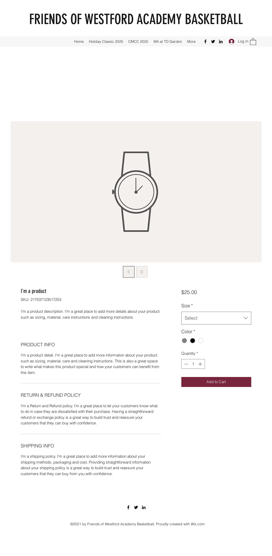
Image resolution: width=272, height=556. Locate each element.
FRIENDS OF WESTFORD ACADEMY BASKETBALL (136, 19)
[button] (253, 41)
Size (187, 306)
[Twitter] (213, 41)
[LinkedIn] (220, 41)
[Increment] (200, 364)
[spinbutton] (193, 364)
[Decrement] (185, 364)
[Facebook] (205, 41)
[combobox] (216, 318)
